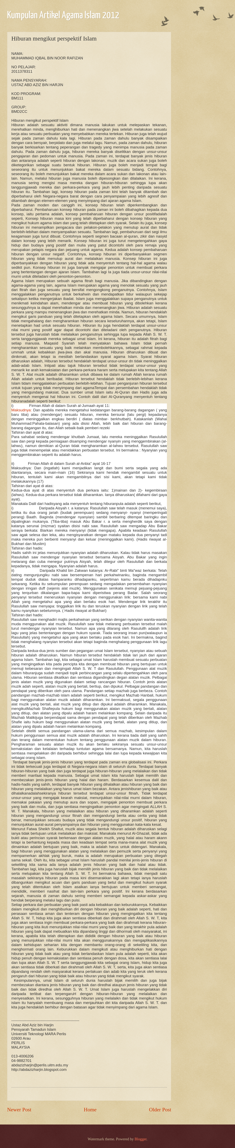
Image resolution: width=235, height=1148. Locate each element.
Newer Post (19, 1110)
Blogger (140, 1139)
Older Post (160, 1110)
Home (90, 1110)
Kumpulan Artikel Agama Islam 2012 (63, 15)
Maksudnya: (22, 410)
